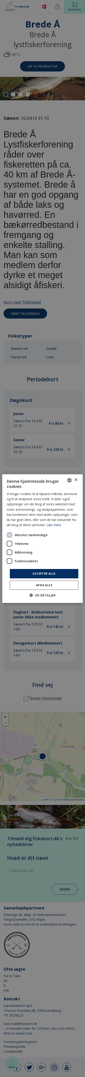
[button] (42, 595)
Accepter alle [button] (44, 573)
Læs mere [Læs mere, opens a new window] (53, 525)
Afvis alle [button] (44, 585)
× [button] (75, 480)
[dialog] (42, 538)
